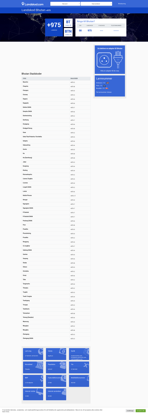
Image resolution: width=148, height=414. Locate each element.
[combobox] (65, 4)
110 (100, 88)
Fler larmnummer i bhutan (104, 92)
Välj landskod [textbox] (96, 4)
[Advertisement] (56, 58)
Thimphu (27, 369)
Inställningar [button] (130, 410)
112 (100, 83)
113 (99, 85)
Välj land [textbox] (64, 4)
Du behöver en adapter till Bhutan (110, 48)
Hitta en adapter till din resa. (109, 71)
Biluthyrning (122, 3)
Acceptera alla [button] (141, 410)
